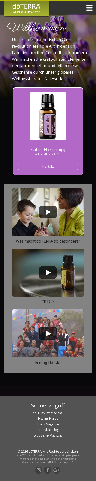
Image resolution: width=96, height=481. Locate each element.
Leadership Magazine (48, 435)
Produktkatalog (48, 430)
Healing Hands (48, 418)
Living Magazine (48, 424)
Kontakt (48, 166)
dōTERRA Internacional (48, 413)
